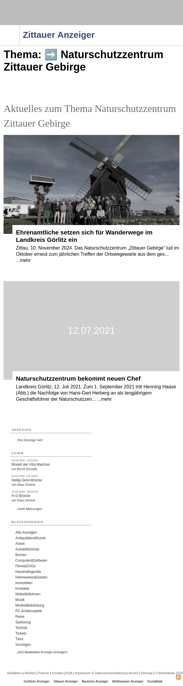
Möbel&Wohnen (27, 594)
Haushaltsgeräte (28, 571)
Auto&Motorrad (27, 549)
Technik (21, 627)
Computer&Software (31, 560)
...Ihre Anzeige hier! (29, 440)
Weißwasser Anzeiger (127, 681)
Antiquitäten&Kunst (30, 538)
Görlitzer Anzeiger (36, 681)
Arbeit (19, 543)
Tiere (19, 639)
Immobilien (23, 582)
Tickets (21, 633)
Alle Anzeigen (26, 532)
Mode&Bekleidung (29, 605)
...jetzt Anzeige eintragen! (41, 652)
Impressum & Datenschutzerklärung (101, 673)
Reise (19, 616)
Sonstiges (23, 644)
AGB (68, 673)
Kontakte (22, 588)
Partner (44, 673)
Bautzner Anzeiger (95, 681)
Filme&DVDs (25, 566)
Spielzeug (23, 622)
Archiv (133, 673)
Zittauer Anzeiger (65, 681)
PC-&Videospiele (28, 611)
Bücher (21, 554)
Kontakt (57, 673)
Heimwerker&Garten (31, 577)
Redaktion (14, 673)
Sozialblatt (154, 681)
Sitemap (146, 673)
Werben (30, 673)
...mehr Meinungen (28, 508)
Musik (19, 599)
